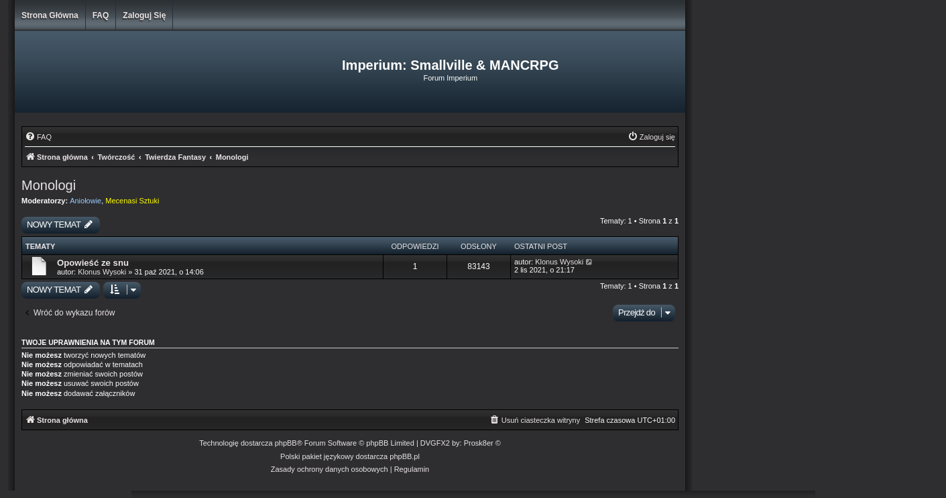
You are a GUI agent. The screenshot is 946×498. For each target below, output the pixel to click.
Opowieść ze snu (93, 263)
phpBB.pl (405, 456)
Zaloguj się (144, 15)
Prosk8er (478, 443)
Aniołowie (85, 201)
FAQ (101, 15)
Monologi (48, 185)
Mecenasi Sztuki (132, 201)
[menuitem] (38, 137)
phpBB (286, 443)
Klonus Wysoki (102, 272)
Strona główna (49, 15)
